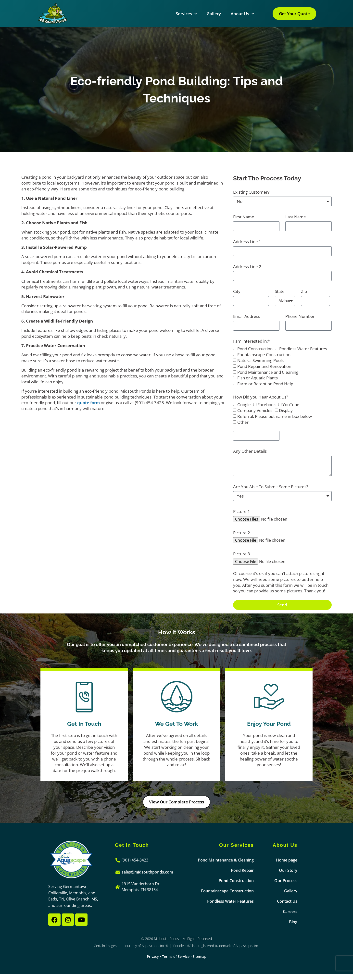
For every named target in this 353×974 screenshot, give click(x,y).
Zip (304, 291)
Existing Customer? (251, 192)
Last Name (295, 217)
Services (186, 14)
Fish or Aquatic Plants (257, 378)
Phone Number (300, 316)
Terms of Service (175, 956)
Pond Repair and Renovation (264, 366)
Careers (290, 911)
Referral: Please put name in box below (274, 416)
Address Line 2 (247, 266)
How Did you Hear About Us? (260, 397)
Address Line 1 (247, 241)
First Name (243, 217)
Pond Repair (242, 870)
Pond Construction (255, 349)
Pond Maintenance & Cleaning (226, 860)
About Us (242, 14)
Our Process (285, 880)
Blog (293, 921)
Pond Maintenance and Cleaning (267, 372)
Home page (286, 860)
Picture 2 (241, 533)
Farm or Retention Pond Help (265, 384)
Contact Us (287, 901)
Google (244, 405)
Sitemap (199, 956)
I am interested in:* (251, 341)
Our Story (288, 870)
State (280, 291)
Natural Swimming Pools (260, 360)
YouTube (290, 405)
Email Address (246, 316)
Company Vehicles (254, 410)
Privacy (153, 956)
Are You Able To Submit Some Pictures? (270, 486)
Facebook (266, 405)
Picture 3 (241, 554)
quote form (88, 402)
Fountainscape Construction (263, 354)
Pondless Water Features (303, 349)
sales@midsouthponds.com (147, 872)
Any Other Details (250, 451)
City (236, 291)
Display (286, 410)
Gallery (214, 13)
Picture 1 (241, 511)
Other (243, 422)
